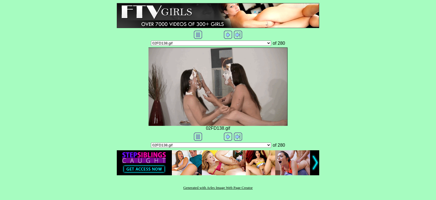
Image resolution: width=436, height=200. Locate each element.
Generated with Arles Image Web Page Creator (218, 188)
